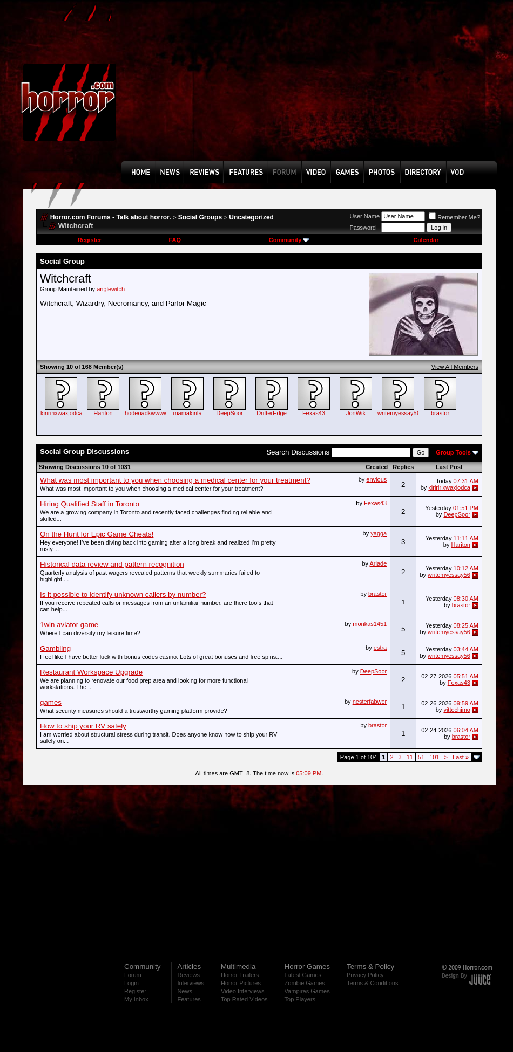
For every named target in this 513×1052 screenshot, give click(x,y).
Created (377, 467)
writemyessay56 (398, 413)
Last (461, 757)
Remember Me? (454, 217)
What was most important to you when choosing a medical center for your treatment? (175, 480)
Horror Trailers (240, 975)
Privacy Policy (365, 975)
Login (131, 983)
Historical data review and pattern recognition (112, 564)
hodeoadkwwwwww (151, 413)
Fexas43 (313, 413)
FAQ (174, 240)
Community (289, 240)
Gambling (55, 648)
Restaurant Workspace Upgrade (91, 672)
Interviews (190, 983)
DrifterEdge (271, 413)
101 (434, 757)
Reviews (188, 975)
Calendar (425, 240)
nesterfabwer (370, 701)
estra (380, 647)
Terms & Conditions (372, 983)
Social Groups (200, 217)
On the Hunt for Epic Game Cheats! (96, 534)
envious (376, 479)
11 (410, 757)
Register (90, 240)
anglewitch (111, 289)
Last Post (449, 467)
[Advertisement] (190, 88)
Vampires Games (307, 991)
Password (363, 227)
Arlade (378, 563)
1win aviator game (69, 625)
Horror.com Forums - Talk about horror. (110, 217)
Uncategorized (251, 217)
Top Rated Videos (244, 999)
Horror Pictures (241, 983)
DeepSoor (229, 413)
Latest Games (303, 975)
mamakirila (187, 413)
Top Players (300, 999)
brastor (440, 413)
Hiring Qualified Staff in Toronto (89, 504)
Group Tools (453, 452)
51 (421, 757)
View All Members (454, 366)
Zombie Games (305, 983)
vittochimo (456, 709)
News (184, 991)
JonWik (356, 413)
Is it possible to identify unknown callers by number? (123, 594)
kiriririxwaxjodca (61, 413)
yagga (378, 533)
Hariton (102, 413)
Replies (403, 467)
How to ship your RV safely (83, 726)
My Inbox (136, 999)
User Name (365, 216)
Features (188, 999)
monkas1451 (370, 624)
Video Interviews (243, 991)
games (51, 702)
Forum (132, 975)
